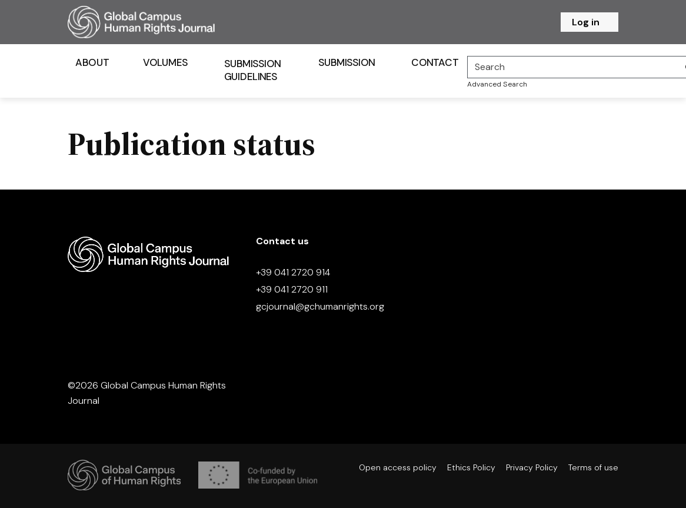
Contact (434, 62)
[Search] (573, 67)
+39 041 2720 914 (293, 272)
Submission (346, 62)
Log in (586, 22)
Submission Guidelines (252, 70)
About (92, 62)
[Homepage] (156, 22)
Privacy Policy (532, 467)
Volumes (165, 62)
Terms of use (593, 467)
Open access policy (398, 467)
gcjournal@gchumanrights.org (320, 306)
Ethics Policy (471, 467)
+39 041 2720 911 (292, 289)
